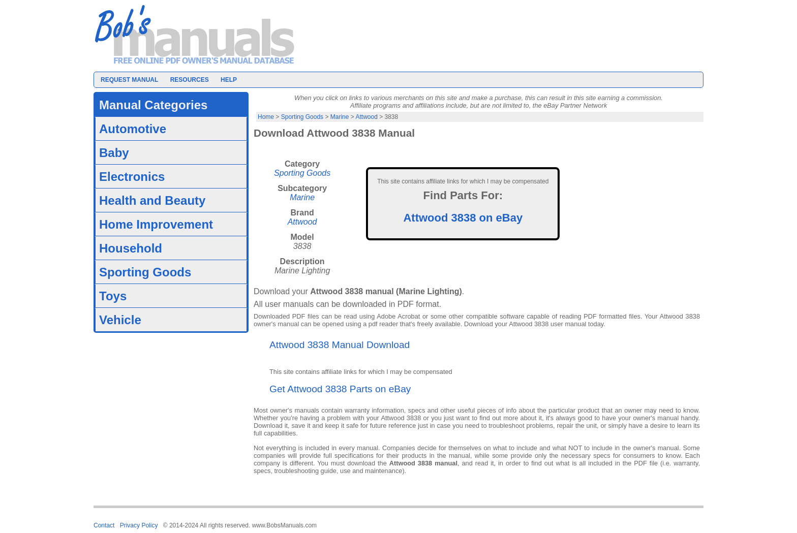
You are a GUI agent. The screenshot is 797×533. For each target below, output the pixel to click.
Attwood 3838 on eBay (463, 217)
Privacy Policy (139, 525)
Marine (339, 116)
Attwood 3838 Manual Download (339, 344)
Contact (104, 525)
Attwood (366, 116)
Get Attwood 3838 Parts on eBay (340, 389)
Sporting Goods (302, 116)
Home (266, 116)
